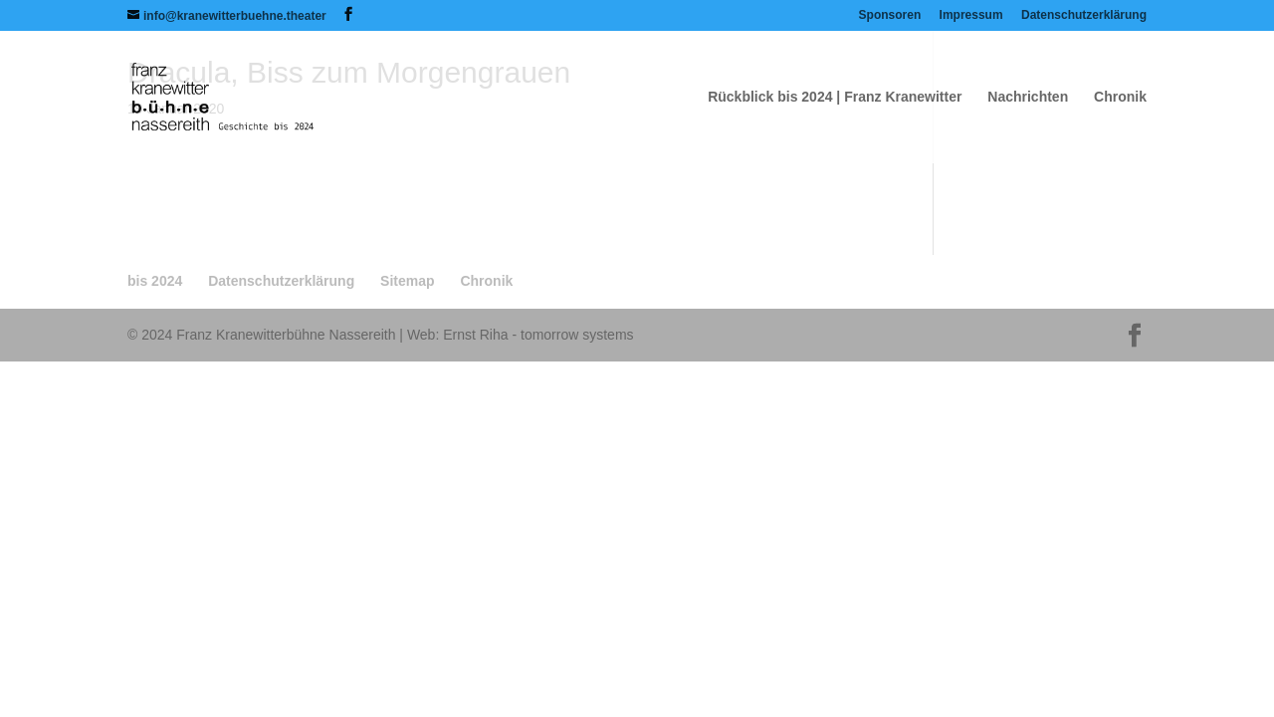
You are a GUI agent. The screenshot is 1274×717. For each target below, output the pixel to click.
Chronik (1120, 97)
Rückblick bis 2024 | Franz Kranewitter (834, 97)
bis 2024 (154, 281)
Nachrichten (1027, 97)
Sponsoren (890, 15)
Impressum (971, 15)
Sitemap (407, 281)
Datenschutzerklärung (1084, 15)
